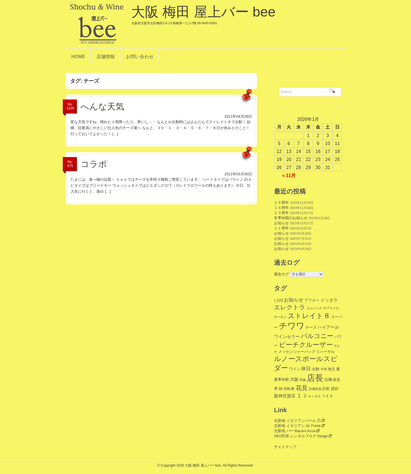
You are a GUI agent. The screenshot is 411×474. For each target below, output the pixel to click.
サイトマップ (285, 447)
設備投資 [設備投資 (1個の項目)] (315, 388)
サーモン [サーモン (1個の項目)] (280, 317)
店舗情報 (105, 56)
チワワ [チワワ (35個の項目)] (292, 325)
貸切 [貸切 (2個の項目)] (334, 388)
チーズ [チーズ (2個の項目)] (311, 327)
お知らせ (281, 223)
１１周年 (281, 228)
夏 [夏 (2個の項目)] (338, 369)
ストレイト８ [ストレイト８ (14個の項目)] (309, 316)
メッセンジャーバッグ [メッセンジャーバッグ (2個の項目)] (296, 351)
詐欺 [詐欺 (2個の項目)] (326, 388)
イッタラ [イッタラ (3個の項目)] (329, 300)
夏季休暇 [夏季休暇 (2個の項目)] (281, 379)
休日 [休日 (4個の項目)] (306, 368)
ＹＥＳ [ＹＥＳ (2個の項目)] (327, 396)
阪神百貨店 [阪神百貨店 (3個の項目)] (284, 395)
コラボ (93, 164)
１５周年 (281, 202)
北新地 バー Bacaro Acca (296, 431)
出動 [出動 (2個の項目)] (315, 369)
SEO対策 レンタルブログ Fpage (303, 436)
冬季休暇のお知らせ (290, 218)
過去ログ (281, 274)
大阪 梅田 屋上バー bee (203, 14)
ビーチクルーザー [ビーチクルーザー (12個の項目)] (306, 344)
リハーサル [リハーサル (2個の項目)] (325, 351)
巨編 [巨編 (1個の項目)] (302, 379)
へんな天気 (102, 106)
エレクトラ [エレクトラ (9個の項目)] (289, 307)
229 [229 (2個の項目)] (280, 300)
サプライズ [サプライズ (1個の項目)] (331, 308)
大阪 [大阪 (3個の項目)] (294, 379)
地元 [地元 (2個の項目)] (331, 369)
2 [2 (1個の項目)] (275, 300)
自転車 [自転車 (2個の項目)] (289, 388)
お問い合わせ (140, 56)
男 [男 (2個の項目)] (276, 388)
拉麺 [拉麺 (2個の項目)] (328, 379)
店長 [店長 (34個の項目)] (315, 378)
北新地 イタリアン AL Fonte (299, 426)
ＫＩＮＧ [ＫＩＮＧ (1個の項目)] (314, 396)
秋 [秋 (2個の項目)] (281, 388)
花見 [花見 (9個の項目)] (302, 388)
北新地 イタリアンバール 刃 (299, 420)
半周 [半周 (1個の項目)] (324, 369)
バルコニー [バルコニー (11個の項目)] (317, 335)
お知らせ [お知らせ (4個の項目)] (293, 300)
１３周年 (281, 213)
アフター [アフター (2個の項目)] (312, 300)
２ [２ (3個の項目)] (305, 395)
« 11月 (288, 175)
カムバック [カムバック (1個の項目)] (314, 308)
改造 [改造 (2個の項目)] (336, 379)
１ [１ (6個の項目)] (299, 395)
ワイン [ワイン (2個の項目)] (294, 369)
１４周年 (281, 208)
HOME (78, 56)
